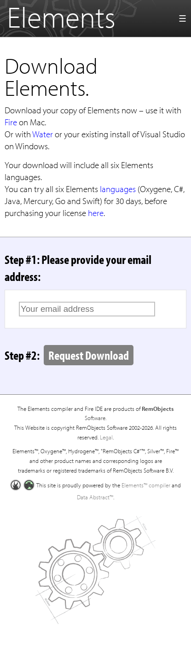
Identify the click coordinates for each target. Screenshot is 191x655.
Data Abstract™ (95, 497)
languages (118, 188)
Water (42, 134)
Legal (106, 437)
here (96, 212)
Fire (11, 122)
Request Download (88, 355)
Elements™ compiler (146, 485)
